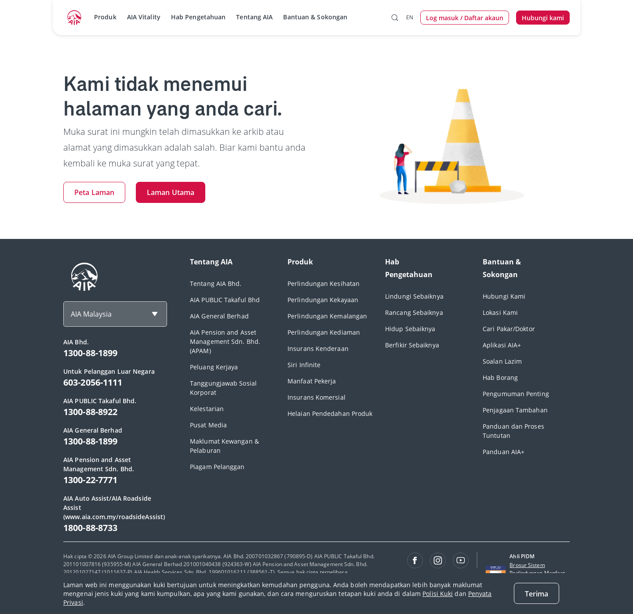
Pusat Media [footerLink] (208, 425)
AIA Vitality (143, 17)
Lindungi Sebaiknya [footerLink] (414, 296)
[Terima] (536, 593)
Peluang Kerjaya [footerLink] (214, 367)
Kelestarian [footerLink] (207, 409)
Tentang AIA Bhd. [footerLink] (216, 283)
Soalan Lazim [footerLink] (502, 361)
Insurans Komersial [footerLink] (316, 397)
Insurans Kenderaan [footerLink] (318, 348)
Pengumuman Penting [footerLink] (516, 394)
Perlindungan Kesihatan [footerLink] (323, 283)
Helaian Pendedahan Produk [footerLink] (330, 413)
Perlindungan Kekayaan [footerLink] (322, 300)
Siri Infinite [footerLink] (303, 365)
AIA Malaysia (91, 314)
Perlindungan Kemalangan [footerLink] (327, 316)
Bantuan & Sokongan (315, 17)
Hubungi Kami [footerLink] (504, 296)
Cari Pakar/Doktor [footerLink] (509, 329)
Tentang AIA (254, 17)
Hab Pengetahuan (198, 17)
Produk (105, 17)
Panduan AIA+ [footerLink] (503, 452)
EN (409, 17)
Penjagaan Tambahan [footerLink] (515, 410)
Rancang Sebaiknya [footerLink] (414, 312)
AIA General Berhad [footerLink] (219, 316)
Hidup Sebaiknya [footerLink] (410, 329)
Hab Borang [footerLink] (500, 377)
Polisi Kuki (437, 593)
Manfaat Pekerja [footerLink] (311, 381)
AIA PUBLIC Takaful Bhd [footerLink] (225, 300)
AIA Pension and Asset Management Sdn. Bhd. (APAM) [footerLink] (225, 341)
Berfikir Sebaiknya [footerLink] (412, 345)
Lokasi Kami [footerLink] (500, 312)
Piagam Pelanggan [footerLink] (217, 466)
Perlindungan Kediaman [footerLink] (323, 332)
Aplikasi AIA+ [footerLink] (502, 345)
